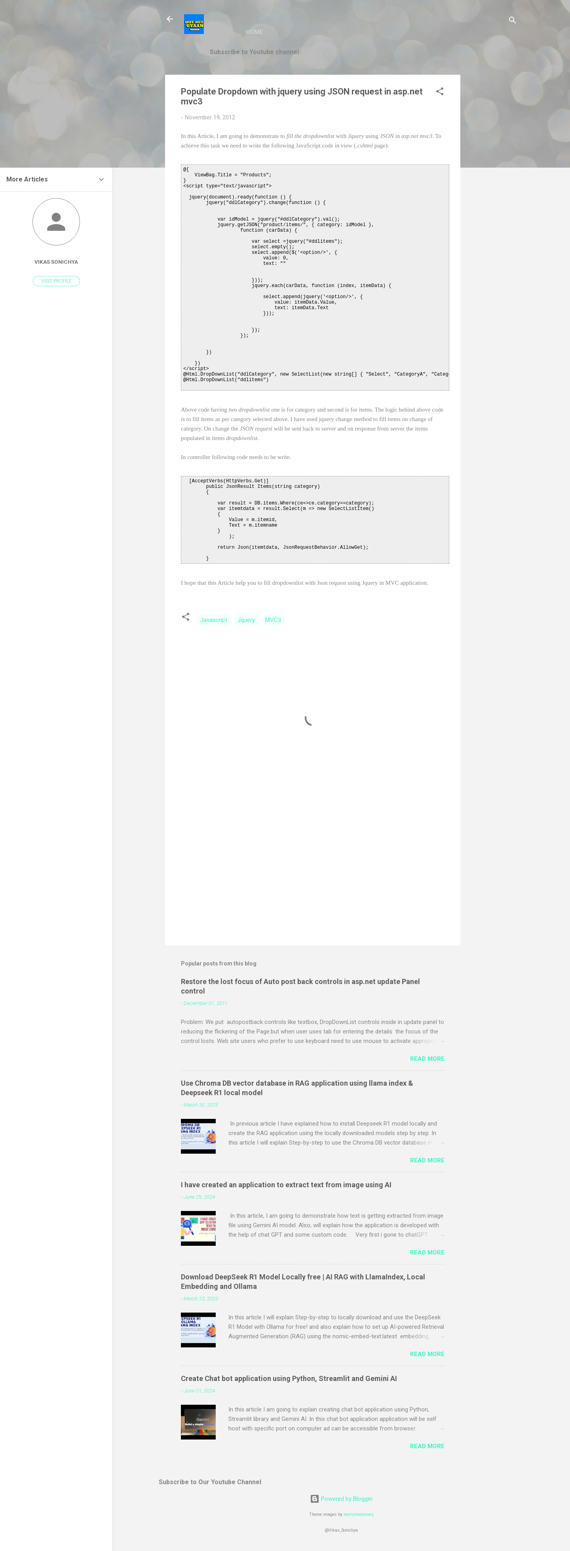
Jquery (246, 619)
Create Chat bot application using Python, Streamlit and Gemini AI (289, 1378)
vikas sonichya (56, 262)
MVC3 (273, 619)
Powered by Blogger (341, 1498)
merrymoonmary (359, 1514)
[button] (440, 93)
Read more (427, 1058)
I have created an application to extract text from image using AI (286, 1185)
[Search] (512, 21)
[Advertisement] (492, 193)
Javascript (213, 619)
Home (254, 32)
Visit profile (56, 281)
